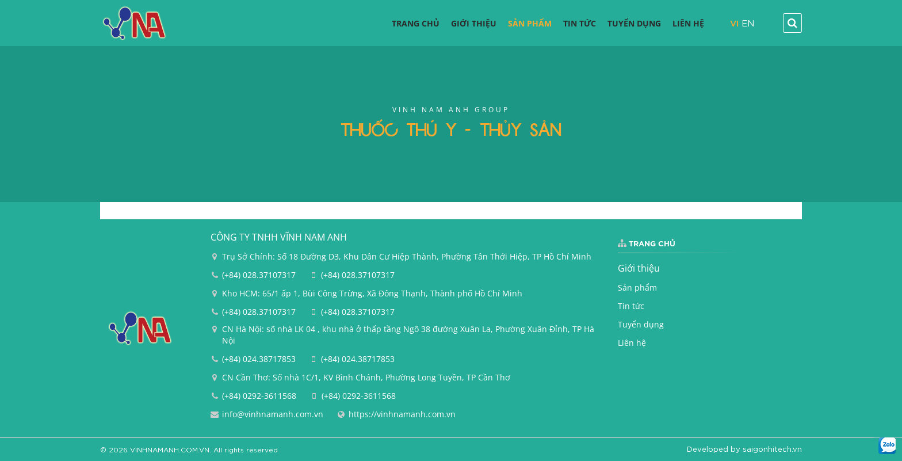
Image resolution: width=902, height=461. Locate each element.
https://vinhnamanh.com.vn (402, 414)
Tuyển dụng (641, 324)
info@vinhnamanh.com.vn (272, 414)
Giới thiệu (639, 268)
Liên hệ (632, 342)
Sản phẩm (637, 287)
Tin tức (631, 305)
